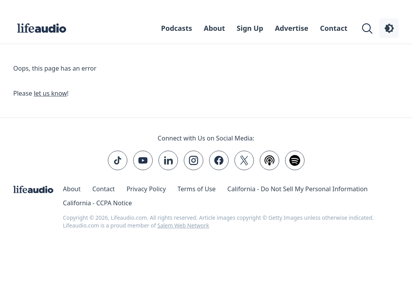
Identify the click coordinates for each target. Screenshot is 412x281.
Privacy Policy (146, 189)
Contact (333, 28)
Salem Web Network (183, 225)
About (214, 28)
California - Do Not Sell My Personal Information (297, 189)
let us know (50, 93)
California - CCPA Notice (97, 203)
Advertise (291, 28)
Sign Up (250, 28)
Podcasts (176, 28)
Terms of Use (197, 189)
